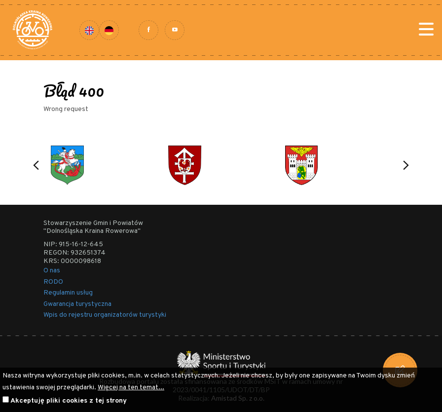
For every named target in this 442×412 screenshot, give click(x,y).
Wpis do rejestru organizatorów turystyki (104, 315)
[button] (36, 165)
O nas (51, 270)
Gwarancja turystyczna (77, 304)
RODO (53, 282)
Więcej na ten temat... (131, 387)
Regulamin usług (68, 293)
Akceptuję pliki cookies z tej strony (68, 401)
